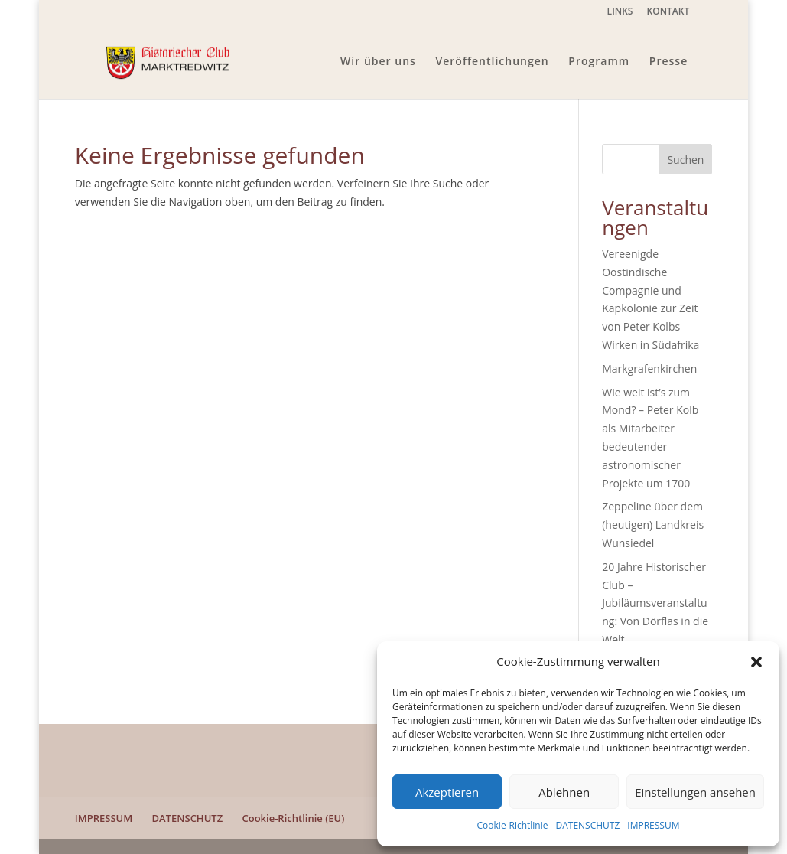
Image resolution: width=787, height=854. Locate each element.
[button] (756, 662)
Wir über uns (378, 62)
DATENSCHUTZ (587, 825)
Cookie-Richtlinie (512, 825)
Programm (598, 62)
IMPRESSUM (653, 825)
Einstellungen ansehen (695, 792)
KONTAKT (668, 12)
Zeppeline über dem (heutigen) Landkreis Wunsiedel (653, 524)
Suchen (685, 159)
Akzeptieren (447, 792)
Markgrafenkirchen (649, 368)
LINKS (620, 12)
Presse (668, 62)
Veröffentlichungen (492, 62)
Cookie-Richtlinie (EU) (293, 818)
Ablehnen (564, 792)
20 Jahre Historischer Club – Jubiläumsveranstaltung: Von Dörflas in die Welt (655, 603)
